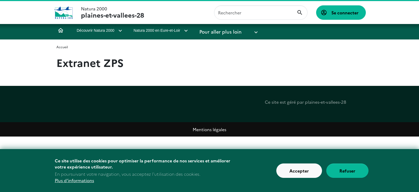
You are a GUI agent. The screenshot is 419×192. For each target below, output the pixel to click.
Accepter (299, 171)
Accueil (60, 30)
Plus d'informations (74, 180)
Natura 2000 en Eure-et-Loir (156, 30)
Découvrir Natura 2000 (95, 30)
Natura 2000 (112, 12)
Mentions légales (209, 129)
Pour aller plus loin (214, 30)
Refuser (347, 171)
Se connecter (345, 12)
